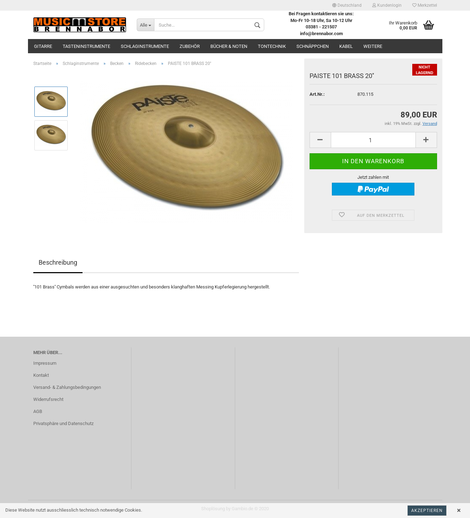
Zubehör (190, 46)
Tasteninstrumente (86, 46)
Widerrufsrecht (48, 399)
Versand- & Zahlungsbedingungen (67, 387)
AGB (37, 411)
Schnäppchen (312, 46)
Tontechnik (272, 46)
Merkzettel (424, 5)
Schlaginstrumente (145, 46)
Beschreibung (58, 262)
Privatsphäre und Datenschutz (63, 423)
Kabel (346, 46)
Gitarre (43, 46)
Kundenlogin (387, 5)
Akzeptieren (427, 510)
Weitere (372, 46)
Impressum (44, 363)
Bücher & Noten (228, 46)
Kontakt (41, 375)
